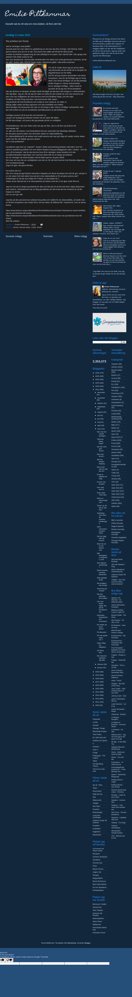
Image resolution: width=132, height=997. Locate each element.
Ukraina (114, 479)
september (101, 407)
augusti (100, 412)
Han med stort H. (100, 488)
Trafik (113, 473)
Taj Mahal (96, 860)
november (101, 398)
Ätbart (113, 506)
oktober (100, 403)
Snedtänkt (115, 455)
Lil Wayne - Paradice (115, 718)
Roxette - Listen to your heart (118, 796)
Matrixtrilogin (97, 812)
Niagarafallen (98, 878)
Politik (113, 440)
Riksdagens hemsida (115, 533)
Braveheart (97, 835)
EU (112, 384)
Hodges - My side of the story (118, 685)
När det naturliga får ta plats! (102, 596)
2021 (97, 389)
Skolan (39, 227)
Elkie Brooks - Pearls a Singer (117, 631)
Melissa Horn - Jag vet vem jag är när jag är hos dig (118, 737)
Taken (95, 761)
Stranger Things (99, 728)
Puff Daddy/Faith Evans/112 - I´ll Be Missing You (118, 769)
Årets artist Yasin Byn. (102, 494)
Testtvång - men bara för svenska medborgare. (102, 518)
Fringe (95, 753)
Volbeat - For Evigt (118, 823)
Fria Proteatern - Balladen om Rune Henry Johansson (118, 650)
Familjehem (115, 387)
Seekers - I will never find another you (118, 807)
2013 (97, 695)
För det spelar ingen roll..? (102, 638)
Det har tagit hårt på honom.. (101, 538)
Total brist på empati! (102, 590)
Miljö (113, 425)
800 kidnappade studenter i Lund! (102, 556)
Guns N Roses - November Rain (117, 671)
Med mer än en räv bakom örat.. (101, 547)
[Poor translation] (9, 960)
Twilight (95, 803)
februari (100, 664)
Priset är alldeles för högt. (102, 477)
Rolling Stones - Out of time (117, 786)
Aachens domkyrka (100, 857)
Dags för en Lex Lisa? (111, 238)
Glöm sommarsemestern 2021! (102, 530)
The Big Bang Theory (98, 765)
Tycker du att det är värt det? (102, 508)
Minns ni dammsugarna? (102, 500)
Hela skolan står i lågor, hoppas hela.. (112, 207)
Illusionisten (97, 791)
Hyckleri (114, 396)
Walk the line (97, 794)
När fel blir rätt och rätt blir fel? (102, 469)
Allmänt (16, 227)
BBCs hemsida (117, 520)
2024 (97, 379)
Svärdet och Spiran (100, 740)
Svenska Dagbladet (118, 537)
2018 (97, 678)
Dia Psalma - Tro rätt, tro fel (117, 621)
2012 (97, 699)
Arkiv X (95, 750)
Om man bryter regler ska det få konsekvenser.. (102, 607)
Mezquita (96, 854)
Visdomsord (115, 497)
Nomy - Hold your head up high (118, 753)
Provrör (114, 446)
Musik (113, 431)
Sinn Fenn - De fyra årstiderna (118, 813)
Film (113, 390)
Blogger (87, 943)
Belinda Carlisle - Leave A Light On (118, 611)
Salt (94, 797)
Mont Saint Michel (99, 884)
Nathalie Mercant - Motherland (118, 748)
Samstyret (115, 449)
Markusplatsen (98, 918)
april (99, 425)
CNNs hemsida (117, 523)
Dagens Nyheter (117, 526)
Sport (113, 458)
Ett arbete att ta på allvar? (102, 627)
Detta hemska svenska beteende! (102, 572)
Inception (96, 826)
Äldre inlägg (80, 236)
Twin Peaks (97, 734)
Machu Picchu (98, 869)
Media (113, 422)
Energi (113, 381)
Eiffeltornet (97, 924)
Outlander (96, 719)
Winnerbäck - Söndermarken (117, 832)
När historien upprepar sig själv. (102, 658)
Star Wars (96, 806)
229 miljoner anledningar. (102, 565)
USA (113, 482)
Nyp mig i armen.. (101, 455)
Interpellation (116, 402)
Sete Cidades (98, 910)
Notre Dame (97, 921)
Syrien (113, 470)
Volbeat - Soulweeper (115, 827)
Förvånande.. (102, 632)
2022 (97, 386)
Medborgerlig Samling (116, 418)
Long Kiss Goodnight (97, 816)
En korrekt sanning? (110, 108)
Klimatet (114, 411)
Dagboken (97, 832)
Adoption (114, 364)
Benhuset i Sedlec (99, 904)
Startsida (48, 236)
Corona (114, 378)
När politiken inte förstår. (102, 584)
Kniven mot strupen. (101, 483)
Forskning (115, 393)
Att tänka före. (100, 652)
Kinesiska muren (99, 933)
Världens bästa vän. (110, 139)
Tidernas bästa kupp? (100, 441)
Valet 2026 (115, 494)
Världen (114, 503)
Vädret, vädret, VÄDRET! (112, 223)
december (101, 392)
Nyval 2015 (115, 437)
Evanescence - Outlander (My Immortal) (117, 643)
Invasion (96, 747)
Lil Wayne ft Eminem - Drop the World (118, 724)
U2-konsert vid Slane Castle (98, 850)
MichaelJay (72, 943)
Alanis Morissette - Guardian (118, 606)
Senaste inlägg (14, 236)
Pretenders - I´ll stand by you (117, 763)
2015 (97, 689)
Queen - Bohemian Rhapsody (118, 776)
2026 (97, 373)
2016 (97, 685)
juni (99, 419)
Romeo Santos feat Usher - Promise (118, 791)
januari (100, 668)
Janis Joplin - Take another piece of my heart (118, 691)
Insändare (115, 399)
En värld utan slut (99, 737)
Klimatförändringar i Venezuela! (110, 189)
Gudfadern (97, 829)
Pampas (96, 875)
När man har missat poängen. (101, 434)
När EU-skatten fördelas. (101, 462)
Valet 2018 (115, 488)
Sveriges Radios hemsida (117, 542)
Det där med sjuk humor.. (101, 449)
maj (99, 422)
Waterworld (97, 800)
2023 (97, 383)
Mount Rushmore (99, 881)
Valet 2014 (115, 485)
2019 (97, 675)
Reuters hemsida (117, 529)
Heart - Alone (116, 681)
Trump (113, 476)
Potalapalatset (98, 890)
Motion (114, 428)
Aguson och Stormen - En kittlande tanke (116, 600)
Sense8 (95, 725)
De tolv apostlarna (99, 887)
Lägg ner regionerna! (111, 123)
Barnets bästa (25, 227)
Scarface (96, 809)
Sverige (114, 462)
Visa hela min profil (100, 308)
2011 (97, 702)
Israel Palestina (117, 406)
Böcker (114, 375)
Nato (113, 434)
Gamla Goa (97, 907)
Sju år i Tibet (97, 785)
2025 (97, 376)
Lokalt (33, 227)
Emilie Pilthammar (37, 14)
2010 (97, 705)
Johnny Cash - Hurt (118, 696)
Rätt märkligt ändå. (102, 579)
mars (99, 429)
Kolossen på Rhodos (97, 914)
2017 (97, 682)
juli (98, 415)
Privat (113, 443)
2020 (97, 672)
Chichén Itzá (97, 863)
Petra (95, 866)
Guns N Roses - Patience (117, 676)
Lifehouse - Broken (118, 714)
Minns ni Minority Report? (112, 254)
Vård (113, 500)
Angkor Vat (97, 872)
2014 (97, 692)
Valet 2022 (115, 491)
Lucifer (95, 722)
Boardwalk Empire (100, 731)
